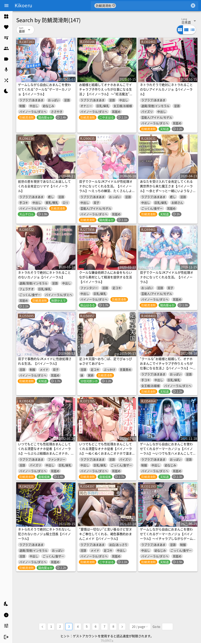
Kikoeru (23, 5)
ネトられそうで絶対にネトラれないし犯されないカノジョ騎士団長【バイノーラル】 (44, 534)
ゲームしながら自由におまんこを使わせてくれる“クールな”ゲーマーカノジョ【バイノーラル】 (44, 89)
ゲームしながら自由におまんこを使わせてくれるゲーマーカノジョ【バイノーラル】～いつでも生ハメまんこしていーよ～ (166, 451)
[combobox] (153, 5)
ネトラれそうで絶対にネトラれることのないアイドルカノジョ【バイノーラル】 (166, 89)
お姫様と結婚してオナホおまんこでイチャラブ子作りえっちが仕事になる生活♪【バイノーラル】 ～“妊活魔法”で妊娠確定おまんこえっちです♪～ (106, 91)
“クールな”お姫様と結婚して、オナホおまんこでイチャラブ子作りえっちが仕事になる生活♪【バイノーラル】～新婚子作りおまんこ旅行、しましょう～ (166, 368)
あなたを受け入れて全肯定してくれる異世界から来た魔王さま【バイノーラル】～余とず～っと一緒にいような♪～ (166, 188)
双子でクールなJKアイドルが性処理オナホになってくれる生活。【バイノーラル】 (166, 277)
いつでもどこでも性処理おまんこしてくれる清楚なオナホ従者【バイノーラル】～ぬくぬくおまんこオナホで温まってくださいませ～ (105, 451)
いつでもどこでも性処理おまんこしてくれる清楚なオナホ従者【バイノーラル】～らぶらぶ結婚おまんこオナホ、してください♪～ (44, 451)
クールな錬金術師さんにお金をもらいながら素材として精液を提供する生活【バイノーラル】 (105, 277)
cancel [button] (114, 5)
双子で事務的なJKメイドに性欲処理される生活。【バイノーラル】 (45, 361)
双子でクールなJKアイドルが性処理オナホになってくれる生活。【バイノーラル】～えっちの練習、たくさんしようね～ (105, 188)
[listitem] (6, 16)
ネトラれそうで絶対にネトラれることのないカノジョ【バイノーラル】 (44, 274)
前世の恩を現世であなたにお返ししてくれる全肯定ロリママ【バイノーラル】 (44, 186)
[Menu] (6, 5)
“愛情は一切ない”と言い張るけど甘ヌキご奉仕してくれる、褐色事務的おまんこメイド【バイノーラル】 (105, 534)
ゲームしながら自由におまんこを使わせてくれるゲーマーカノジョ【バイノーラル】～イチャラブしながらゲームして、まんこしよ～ (166, 536)
